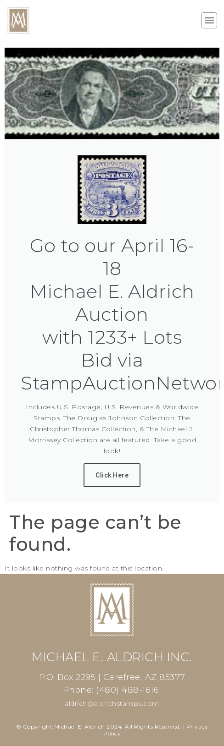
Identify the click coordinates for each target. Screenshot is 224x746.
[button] (209, 20)
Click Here (112, 475)
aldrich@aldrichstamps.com (112, 703)
